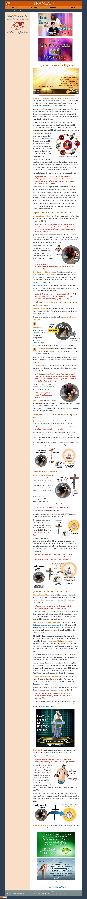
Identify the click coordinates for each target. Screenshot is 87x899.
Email (54, 891)
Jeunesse (46, 891)
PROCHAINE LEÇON (55, 887)
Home (7, 10)
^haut (56, 881)
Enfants (41, 891)
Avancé (50, 891)
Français (11, 10)
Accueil (36, 891)
